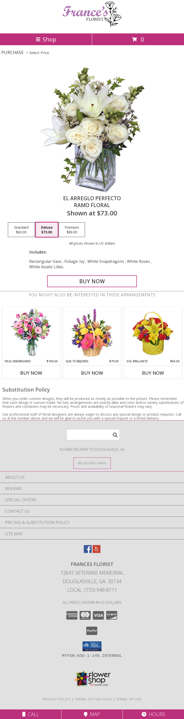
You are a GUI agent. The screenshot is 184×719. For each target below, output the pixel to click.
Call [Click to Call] (30, 714)
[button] (92, 646)
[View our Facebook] (88, 551)
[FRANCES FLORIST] (92, 26)
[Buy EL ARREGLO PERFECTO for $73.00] (92, 281)
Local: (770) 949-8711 (92, 590)
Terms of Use (129, 699)
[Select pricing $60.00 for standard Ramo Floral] (21, 230)
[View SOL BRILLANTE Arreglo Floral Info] (152, 333)
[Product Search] (93, 434)
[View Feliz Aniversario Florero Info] (31, 333)
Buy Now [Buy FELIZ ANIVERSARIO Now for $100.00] (31, 373)
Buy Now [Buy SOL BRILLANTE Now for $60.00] (153, 373)
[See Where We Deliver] (92, 463)
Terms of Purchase (93, 699)
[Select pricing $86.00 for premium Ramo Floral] (72, 230)
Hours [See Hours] (153, 714)
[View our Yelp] (96, 551)
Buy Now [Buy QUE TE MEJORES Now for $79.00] (92, 373)
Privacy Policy (56, 699)
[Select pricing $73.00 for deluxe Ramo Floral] (47, 230)
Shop (46, 39)
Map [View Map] (92, 714)
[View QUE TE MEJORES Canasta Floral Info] (92, 333)
